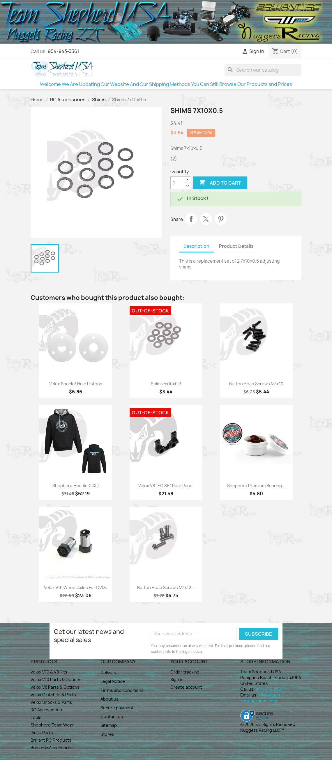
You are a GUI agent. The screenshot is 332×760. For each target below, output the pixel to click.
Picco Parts (42, 732)
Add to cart (220, 183)
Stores (107, 734)
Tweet (206, 219)
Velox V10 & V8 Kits (49, 672)
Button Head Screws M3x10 (256, 383)
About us (109, 699)
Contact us (111, 716)
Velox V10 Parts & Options (56, 679)
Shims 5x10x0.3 (166, 383)
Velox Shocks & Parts (51, 702)
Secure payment (117, 707)
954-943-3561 (63, 51)
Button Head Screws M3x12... (166, 587)
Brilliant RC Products (51, 740)
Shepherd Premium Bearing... (256, 485)
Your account (189, 661)
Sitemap (108, 725)
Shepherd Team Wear (52, 725)
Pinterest (221, 219)
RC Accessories (46, 710)
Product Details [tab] (236, 246)
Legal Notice (112, 681)
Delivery (108, 672)
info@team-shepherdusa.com (261, 698)
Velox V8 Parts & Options (55, 687)
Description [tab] (196, 246)
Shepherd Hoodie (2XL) (75, 485)
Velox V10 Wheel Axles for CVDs (75, 587)
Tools (36, 717)
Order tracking (184, 672)
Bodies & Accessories (52, 747)
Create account (186, 687)
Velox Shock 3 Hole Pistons (75, 383)
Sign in (176, 679)
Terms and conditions (122, 690)
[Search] (263, 70)
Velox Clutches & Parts (53, 694)
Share (191, 219)
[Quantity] (177, 182)
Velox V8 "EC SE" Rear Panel (165, 485)
